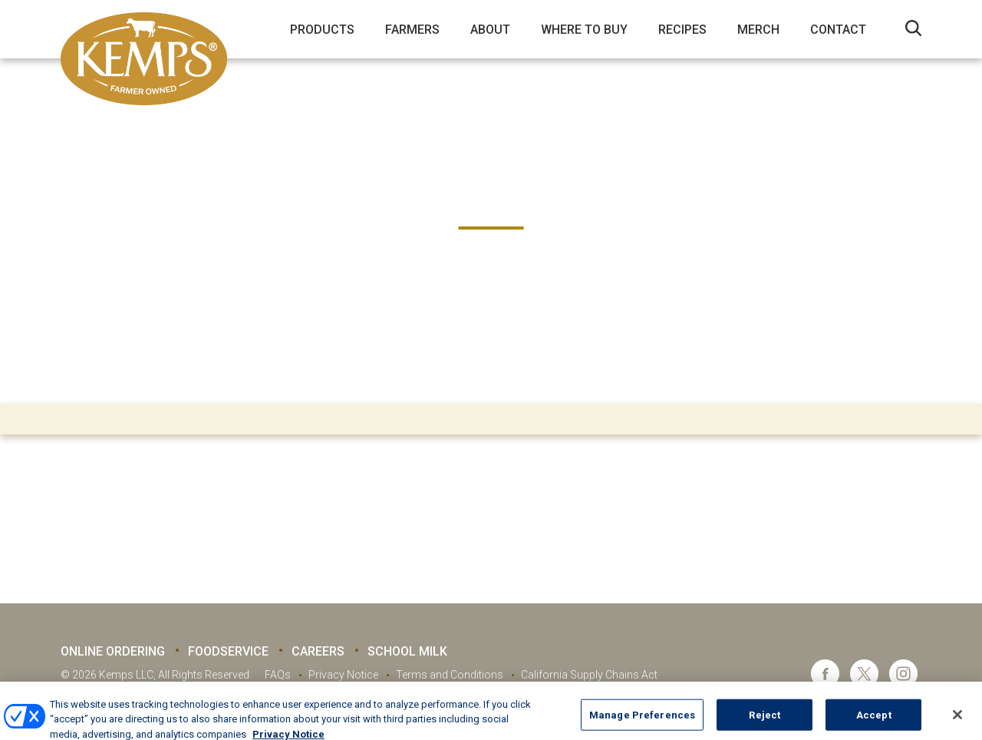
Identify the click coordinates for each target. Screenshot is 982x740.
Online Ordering (113, 651)
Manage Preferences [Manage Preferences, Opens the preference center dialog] (642, 723)
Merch (758, 29)
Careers (318, 651)
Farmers (412, 29)
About (490, 29)
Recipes (682, 29)
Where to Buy (584, 29)
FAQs (278, 675)
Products (322, 29)
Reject (764, 723)
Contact (838, 29)
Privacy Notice (343, 675)
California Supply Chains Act (589, 675)
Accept (873, 723)
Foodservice (228, 651)
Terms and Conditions (449, 675)
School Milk (407, 651)
